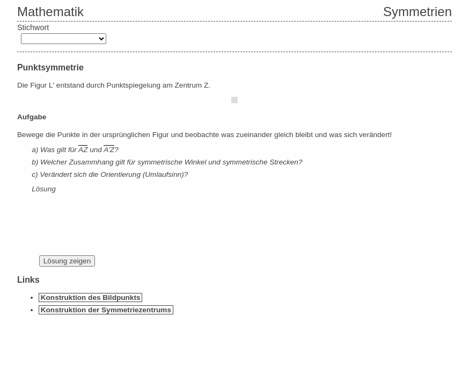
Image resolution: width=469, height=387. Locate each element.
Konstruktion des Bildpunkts (91, 297)
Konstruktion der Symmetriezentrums (106, 310)
